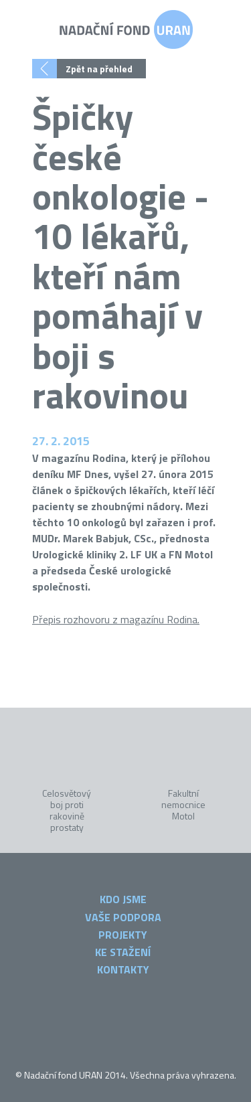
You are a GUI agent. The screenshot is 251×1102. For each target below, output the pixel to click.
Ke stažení (123, 952)
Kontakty (123, 969)
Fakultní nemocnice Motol (183, 803)
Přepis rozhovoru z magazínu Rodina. (115, 619)
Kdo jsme (123, 899)
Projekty (122, 935)
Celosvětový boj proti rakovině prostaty (66, 809)
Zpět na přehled (99, 69)
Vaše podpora (123, 917)
